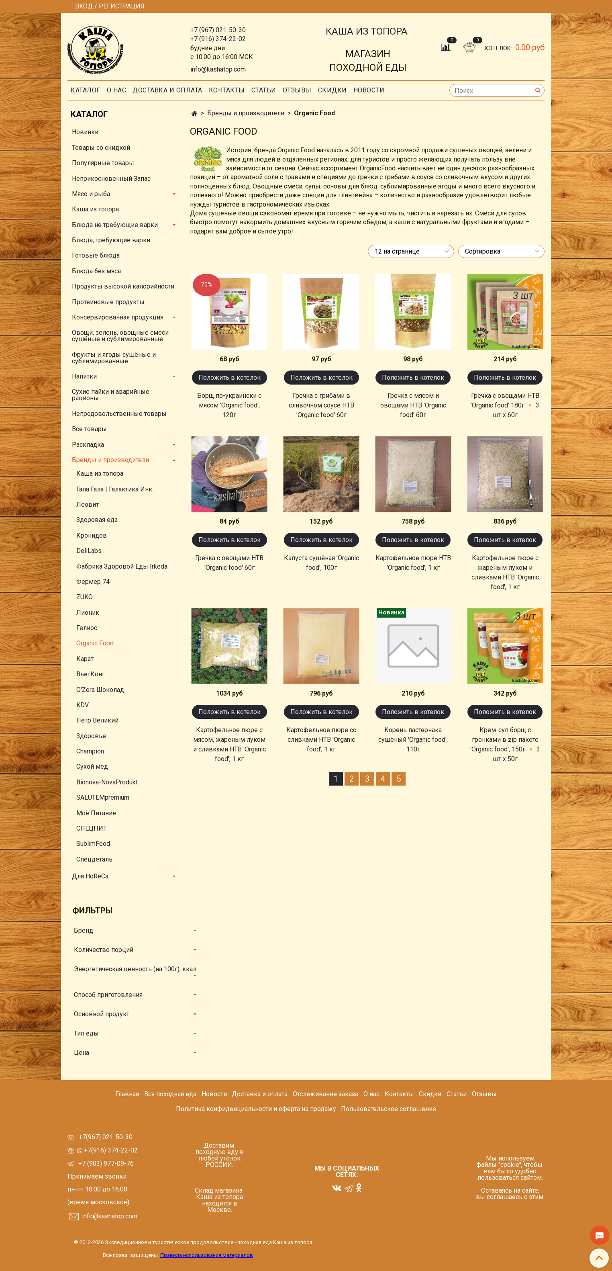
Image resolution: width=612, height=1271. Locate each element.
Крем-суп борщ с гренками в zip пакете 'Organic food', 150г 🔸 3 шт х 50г (505, 744)
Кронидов (91, 535)
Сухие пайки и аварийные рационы (110, 395)
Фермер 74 (93, 581)
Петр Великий (97, 720)
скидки (332, 90)
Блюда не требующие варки (115, 225)
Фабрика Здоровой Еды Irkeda (121, 566)
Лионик (87, 612)
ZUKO (84, 597)
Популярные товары (103, 163)
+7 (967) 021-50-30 (218, 30)
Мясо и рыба (91, 194)
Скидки (430, 1094)
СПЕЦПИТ (91, 828)
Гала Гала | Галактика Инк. (114, 489)
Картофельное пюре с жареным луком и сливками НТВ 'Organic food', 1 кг (505, 572)
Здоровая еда (97, 520)
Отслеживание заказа (325, 1094)
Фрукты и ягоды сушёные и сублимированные (114, 358)
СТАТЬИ (263, 90)
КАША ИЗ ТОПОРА (367, 31)
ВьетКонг (90, 674)
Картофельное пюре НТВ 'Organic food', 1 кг (413, 562)
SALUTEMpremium (102, 797)
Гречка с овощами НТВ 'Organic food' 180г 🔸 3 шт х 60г (505, 405)
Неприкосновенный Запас (111, 178)
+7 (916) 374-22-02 (218, 39)
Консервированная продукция (117, 317)
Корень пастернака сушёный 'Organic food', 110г (413, 739)
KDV (82, 705)
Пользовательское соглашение (388, 1109)
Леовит (87, 504)
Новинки (85, 132)
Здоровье (91, 736)
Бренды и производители (245, 113)
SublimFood (93, 843)
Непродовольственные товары (119, 414)
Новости (369, 90)
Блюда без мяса (96, 271)
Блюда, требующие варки (111, 240)
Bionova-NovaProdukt (107, 782)
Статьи (457, 1094)
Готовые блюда (96, 255)
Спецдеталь (94, 859)
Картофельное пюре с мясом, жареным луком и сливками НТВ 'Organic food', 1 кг (229, 744)
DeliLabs (89, 551)
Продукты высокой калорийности (123, 286)
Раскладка (88, 444)
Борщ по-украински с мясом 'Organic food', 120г (229, 405)
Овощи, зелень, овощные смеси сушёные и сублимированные (120, 336)
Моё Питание (96, 813)
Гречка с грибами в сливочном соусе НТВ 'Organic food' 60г (321, 405)
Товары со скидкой (101, 147)
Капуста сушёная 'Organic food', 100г (321, 562)
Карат (85, 659)
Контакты (227, 90)
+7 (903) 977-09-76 (105, 1163)
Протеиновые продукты (108, 302)
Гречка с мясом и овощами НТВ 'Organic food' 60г (413, 405)
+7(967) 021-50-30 (106, 1137)
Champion (90, 751)
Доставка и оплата (167, 90)
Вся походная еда (170, 1094)
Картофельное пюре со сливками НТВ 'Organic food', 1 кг (321, 739)
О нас (116, 90)
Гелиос (86, 628)
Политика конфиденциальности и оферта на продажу (256, 1109)
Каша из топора (95, 209)
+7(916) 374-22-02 (110, 1150)
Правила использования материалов (206, 1255)
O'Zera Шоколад (100, 690)
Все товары (89, 429)
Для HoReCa (90, 876)
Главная (127, 1094)
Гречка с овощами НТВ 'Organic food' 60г (229, 562)
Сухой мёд (92, 766)
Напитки (84, 376)
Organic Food (95, 643)
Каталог (85, 90)
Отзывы (297, 90)
